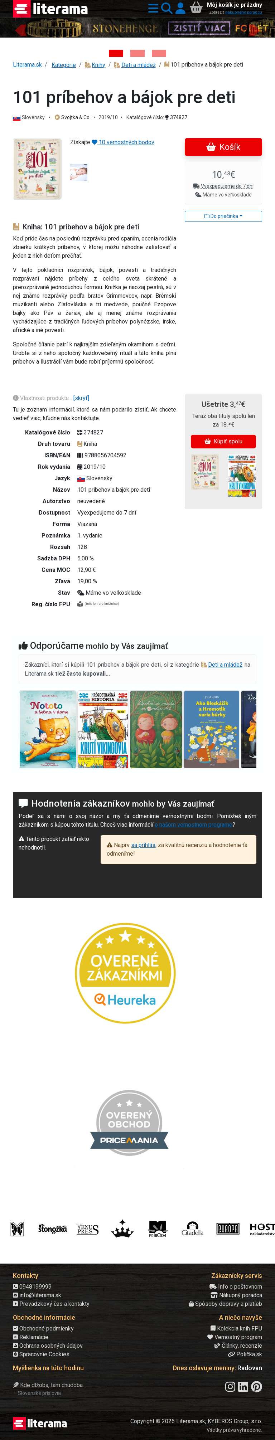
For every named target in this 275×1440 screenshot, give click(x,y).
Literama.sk (27, 64)
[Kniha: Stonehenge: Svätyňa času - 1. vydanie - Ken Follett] (116, 53)
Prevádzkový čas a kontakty (51, 1303)
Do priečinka (221, 216)
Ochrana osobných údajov (48, 1345)
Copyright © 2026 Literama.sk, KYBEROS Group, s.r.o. (196, 1421)
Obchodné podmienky (43, 1328)
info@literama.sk (37, 1295)
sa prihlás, (143, 845)
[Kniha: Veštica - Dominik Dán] (137, 53)
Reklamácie (30, 1337)
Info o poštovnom (235, 1286)
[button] (151, 9)
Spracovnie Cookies (41, 1354)
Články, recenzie (238, 1345)
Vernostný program (234, 1337)
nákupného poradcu (243, 12)
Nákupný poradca (236, 1295)
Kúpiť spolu (223, 441)
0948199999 (32, 1286)
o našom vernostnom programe (193, 824)
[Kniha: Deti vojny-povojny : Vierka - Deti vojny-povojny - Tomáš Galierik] (159, 53)
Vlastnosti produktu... (43, 398)
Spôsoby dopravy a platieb (225, 1303)
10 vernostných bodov (123, 142)
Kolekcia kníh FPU (236, 1328)
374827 (176, 117)
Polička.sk (245, 1354)
